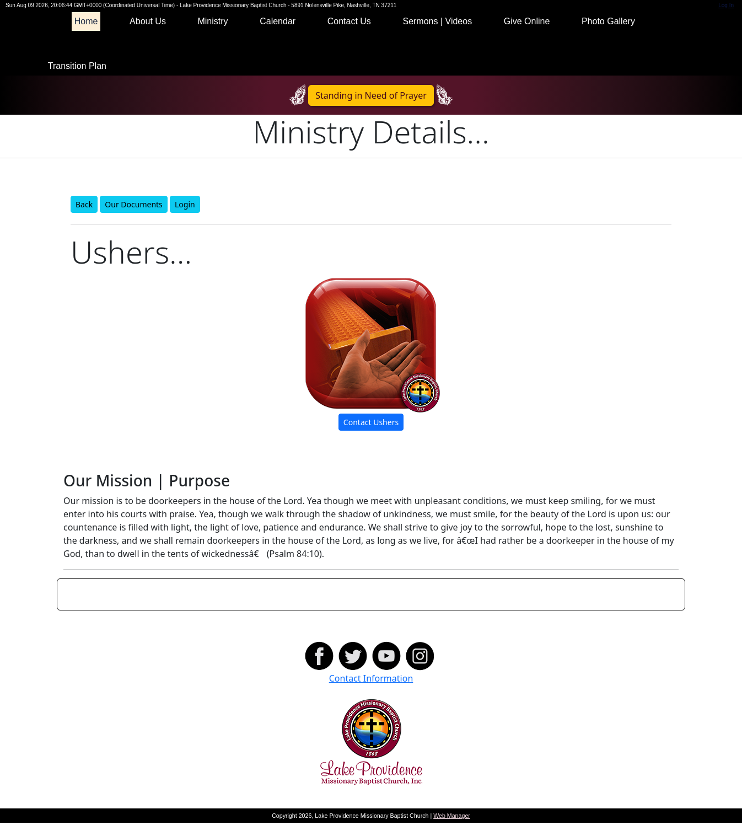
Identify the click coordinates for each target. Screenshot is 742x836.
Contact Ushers (371, 435)
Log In (726, 18)
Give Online (527, 34)
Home (86, 34)
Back (84, 217)
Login (185, 217)
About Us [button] (148, 34)
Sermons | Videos (437, 34)
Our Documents (133, 217)
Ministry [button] (212, 34)
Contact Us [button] (349, 34)
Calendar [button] (277, 34)
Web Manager (451, 829)
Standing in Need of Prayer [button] (371, 109)
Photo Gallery (608, 34)
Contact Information (371, 691)
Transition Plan (77, 79)
